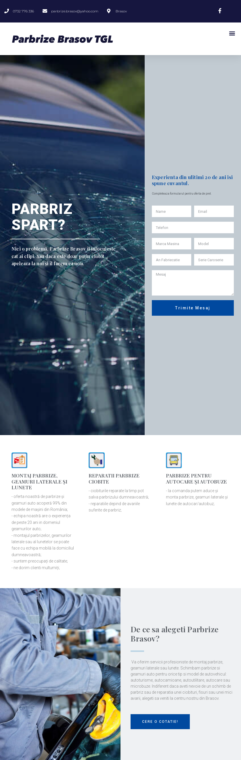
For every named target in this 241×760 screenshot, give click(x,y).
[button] (160, 721)
